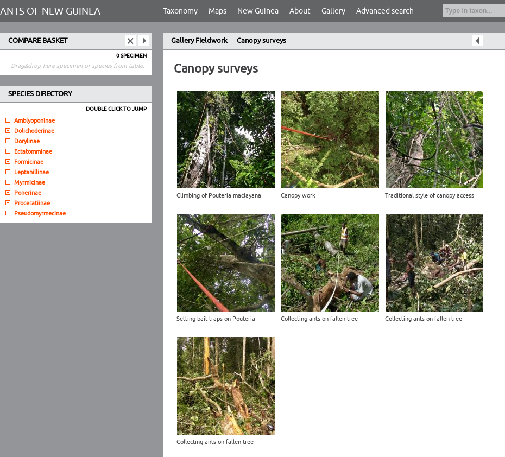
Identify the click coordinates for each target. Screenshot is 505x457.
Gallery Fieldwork (199, 40)
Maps (217, 11)
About (300, 11)
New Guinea (258, 11)
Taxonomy (180, 11)
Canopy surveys (261, 40)
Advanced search (385, 11)
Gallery (333, 11)
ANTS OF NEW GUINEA (50, 11)
